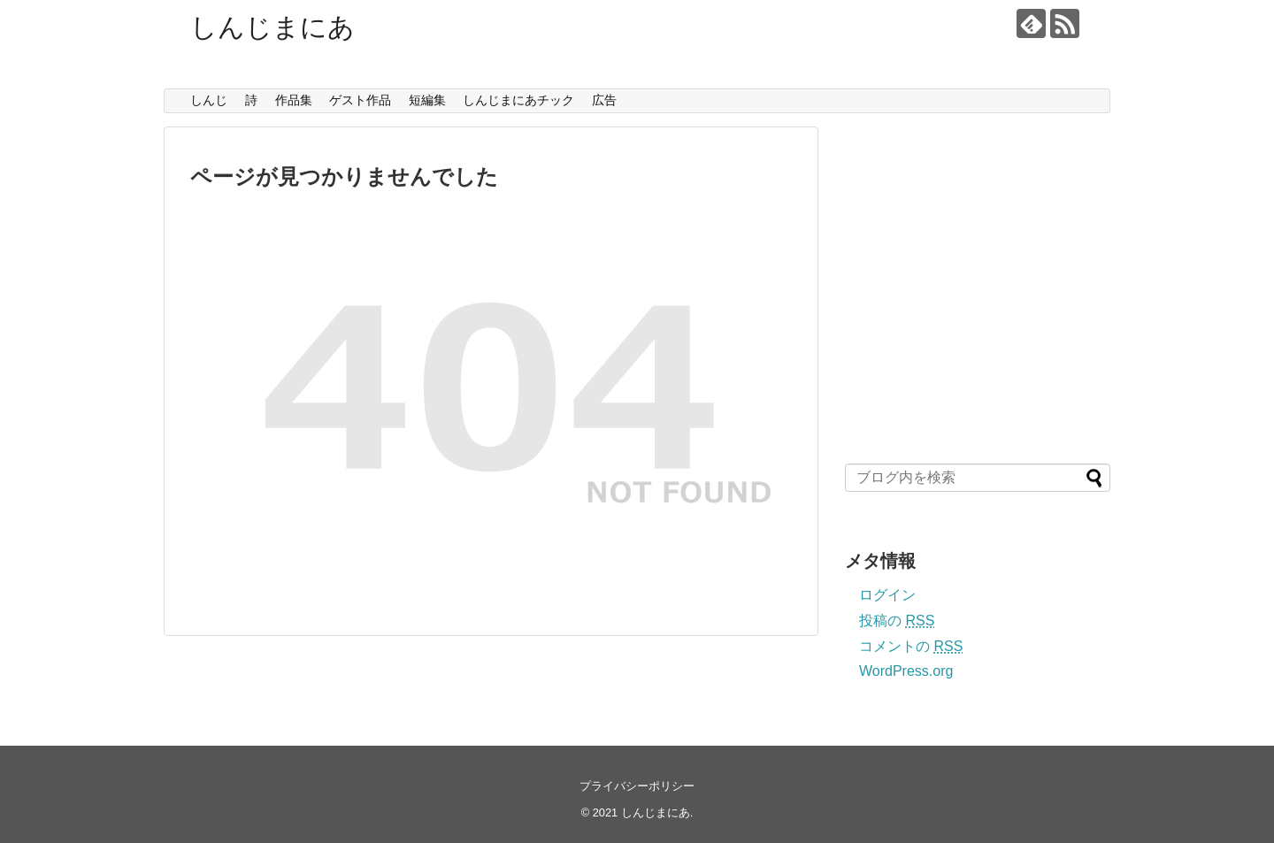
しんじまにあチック (518, 100)
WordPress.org (906, 670)
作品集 (293, 100)
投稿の (896, 620)
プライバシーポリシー (637, 786)
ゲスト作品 (360, 100)
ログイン (887, 594)
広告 (604, 100)
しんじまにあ (272, 27)
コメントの (911, 646)
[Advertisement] (975, 296)
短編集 (427, 100)
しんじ (208, 100)
